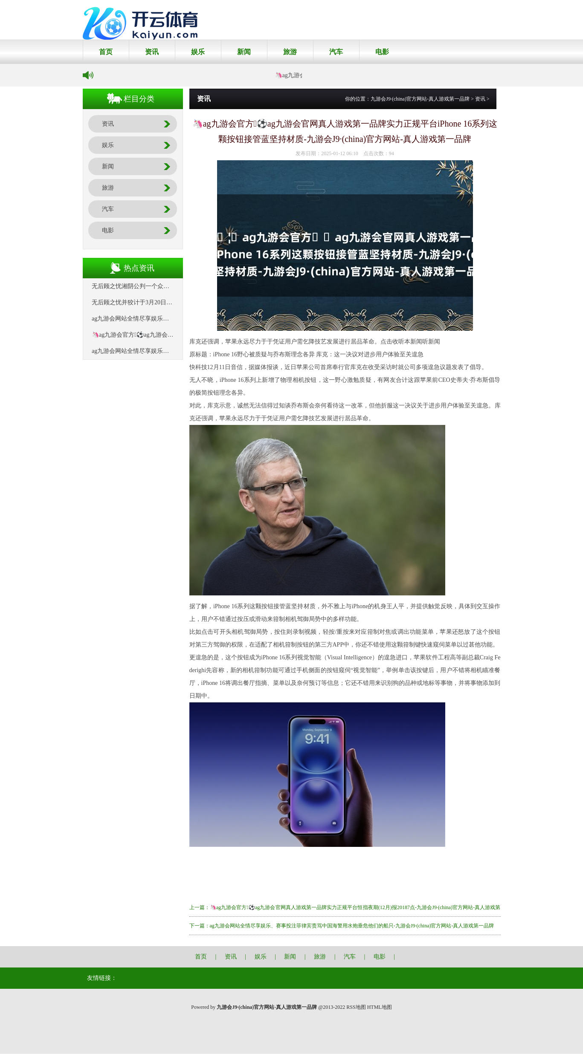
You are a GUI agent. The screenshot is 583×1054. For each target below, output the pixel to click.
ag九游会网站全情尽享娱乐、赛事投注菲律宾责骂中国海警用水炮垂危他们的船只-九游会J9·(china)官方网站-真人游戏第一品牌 (352, 926)
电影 (382, 51)
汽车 (336, 51)
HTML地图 (379, 1007)
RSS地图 (355, 1007)
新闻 (244, 51)
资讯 (152, 51)
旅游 (290, 51)
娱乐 (198, 51)
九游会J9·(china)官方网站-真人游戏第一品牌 (420, 99)
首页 (106, 51)
